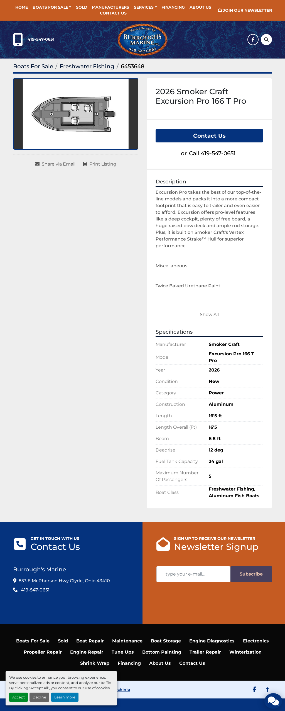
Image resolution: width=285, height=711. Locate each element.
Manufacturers (110, 7)
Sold (81, 7)
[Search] (266, 39)
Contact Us (113, 13)
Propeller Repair (43, 652)
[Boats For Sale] (33, 66)
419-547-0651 (41, 39)
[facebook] (253, 39)
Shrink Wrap (94, 663)
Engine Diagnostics (212, 641)
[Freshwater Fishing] (87, 66)
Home (21, 7)
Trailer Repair (205, 652)
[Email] (193, 574)
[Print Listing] (99, 164)
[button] (52, 7)
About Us (200, 7)
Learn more (64, 697)
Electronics (256, 641)
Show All (209, 314)
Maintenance (127, 641)
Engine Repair (86, 652)
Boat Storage (166, 641)
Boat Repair (90, 641)
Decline (39, 697)
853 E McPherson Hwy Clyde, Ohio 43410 (64, 580)
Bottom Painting (161, 652)
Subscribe (251, 574)
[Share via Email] (55, 164)
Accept (18, 697)
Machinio (120, 689)
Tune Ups (123, 652)
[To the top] (267, 689)
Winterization (245, 652)
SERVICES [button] (144, 7)
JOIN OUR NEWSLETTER (247, 10)
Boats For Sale (50, 7)
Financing (173, 7)
